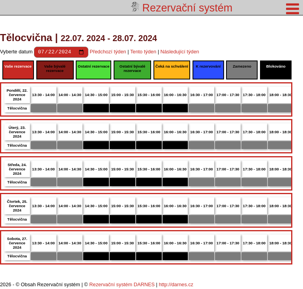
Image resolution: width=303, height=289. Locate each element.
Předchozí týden (108, 53)
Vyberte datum (17, 53)
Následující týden (180, 53)
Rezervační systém (181, 8)
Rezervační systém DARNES (122, 286)
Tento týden (143, 53)
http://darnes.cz (176, 286)
